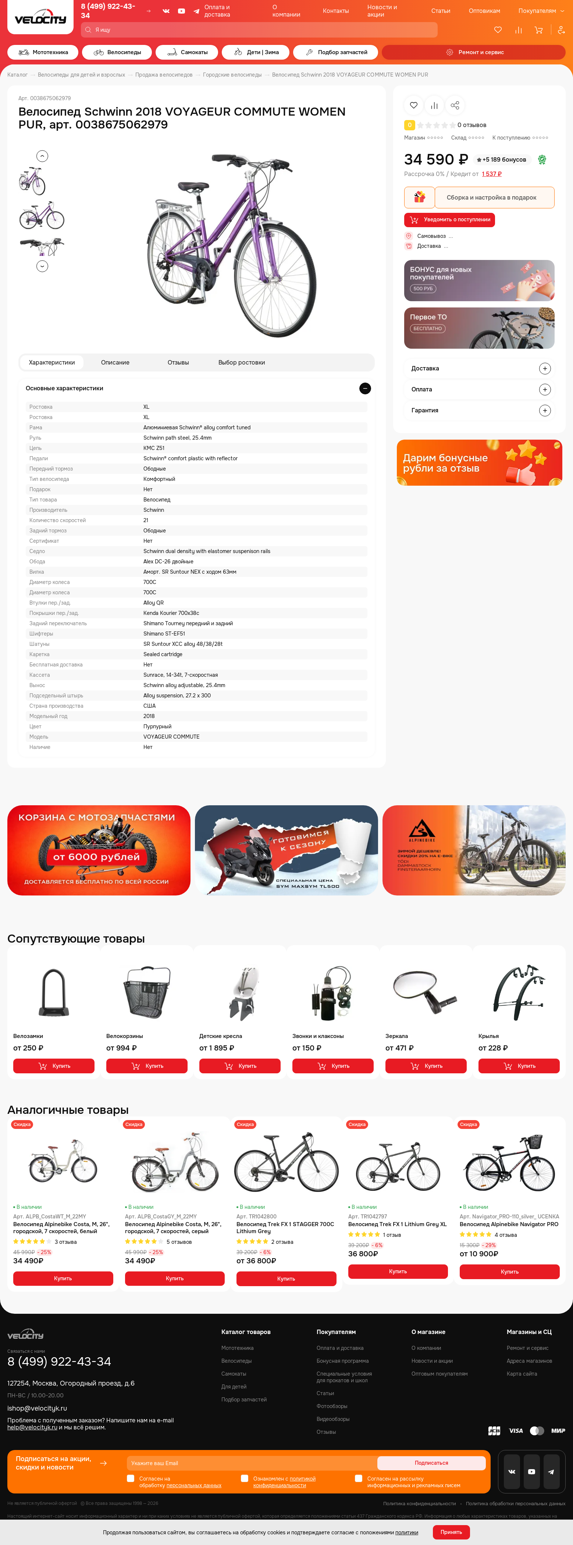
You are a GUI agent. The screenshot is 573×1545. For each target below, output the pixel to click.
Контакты (336, 11)
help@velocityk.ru (32, 1427)
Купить (54, 1066)
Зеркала (396, 1036)
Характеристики (52, 362)
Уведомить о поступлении (450, 220)
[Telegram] (197, 11)
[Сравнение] (518, 29)
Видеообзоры (333, 1419)
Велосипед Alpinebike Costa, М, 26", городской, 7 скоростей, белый (61, 1228)
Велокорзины (124, 1036)
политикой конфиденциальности (284, 1482)
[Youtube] (181, 11)
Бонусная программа (343, 1361)
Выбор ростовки (241, 362)
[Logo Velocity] (40, 19)
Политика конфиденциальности (419, 1503)
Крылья (488, 1036)
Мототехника (237, 1348)
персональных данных (194, 1485)
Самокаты (233, 1373)
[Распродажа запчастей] (99, 850)
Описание (115, 362)
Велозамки (28, 1036)
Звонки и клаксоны (318, 1036)
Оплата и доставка (217, 10)
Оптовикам (484, 11)
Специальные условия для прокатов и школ (344, 1377)
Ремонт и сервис (528, 1348)
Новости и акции (382, 10)
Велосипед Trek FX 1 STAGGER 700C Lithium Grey (285, 1228)
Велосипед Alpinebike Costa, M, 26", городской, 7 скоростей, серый (173, 1228)
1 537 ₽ (492, 174)
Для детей (233, 1386)
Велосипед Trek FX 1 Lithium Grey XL (397, 1224)
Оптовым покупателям (440, 1373)
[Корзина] (539, 29)
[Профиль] (558, 29)
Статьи (441, 11)
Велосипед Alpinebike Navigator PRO (509, 1224)
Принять (451, 1532)
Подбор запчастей (244, 1399)
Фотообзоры (332, 1406)
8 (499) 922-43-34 (108, 11)
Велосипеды (236, 1361)
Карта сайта (522, 1373)
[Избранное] (498, 29)
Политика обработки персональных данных (516, 1503)
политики (406, 1532)
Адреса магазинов (529, 1361)
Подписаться (457, 1463)
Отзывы (178, 362)
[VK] (166, 11)
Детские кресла (220, 1036)
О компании (286, 10)
